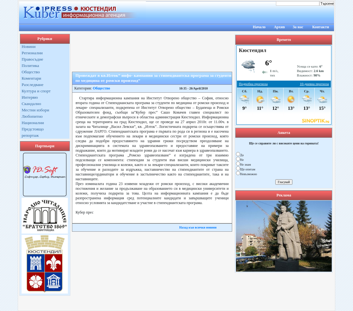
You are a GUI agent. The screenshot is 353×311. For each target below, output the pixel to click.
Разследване (32, 84)
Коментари (31, 78)
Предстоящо (33, 129)
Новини (29, 46)
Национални (33, 122)
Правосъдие (32, 59)
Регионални (32, 52)
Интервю (30, 97)
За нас (298, 27)
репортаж (30, 135)
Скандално (31, 103)
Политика (30, 65)
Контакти (320, 27)
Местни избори (35, 110)
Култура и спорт (36, 91)
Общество (31, 71)
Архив (279, 27)
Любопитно (32, 116)
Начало (259, 27)
